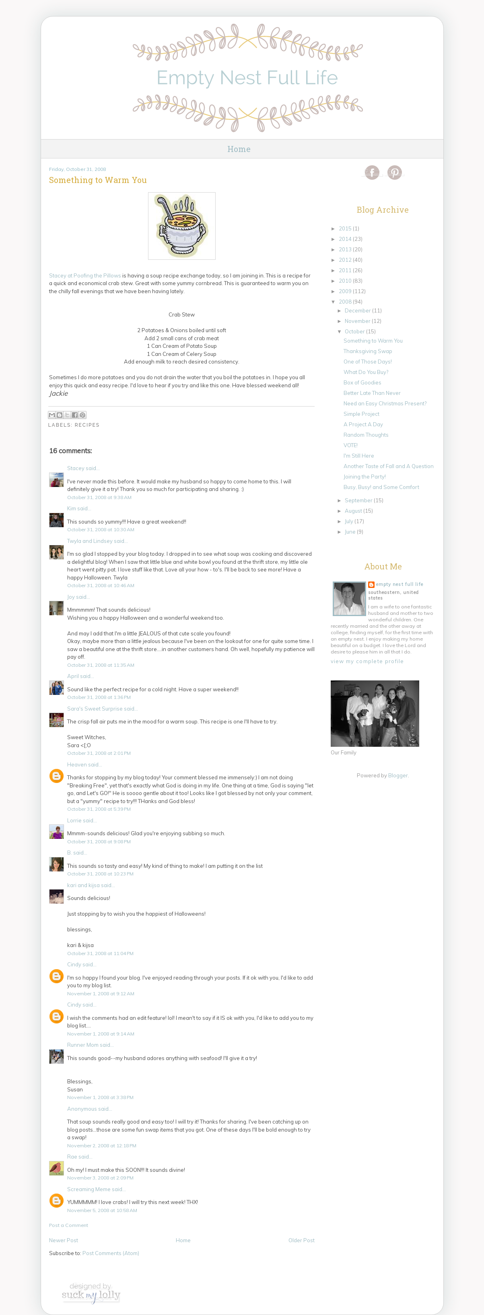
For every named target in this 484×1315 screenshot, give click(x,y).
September (359, 500)
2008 (346, 301)
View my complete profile (367, 661)
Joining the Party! (365, 476)
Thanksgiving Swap (368, 351)
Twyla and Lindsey (90, 541)
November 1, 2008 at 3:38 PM (100, 1097)
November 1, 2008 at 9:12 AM (100, 993)
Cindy (74, 964)
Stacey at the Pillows (85, 275)
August (354, 511)
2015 (346, 228)
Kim (71, 508)
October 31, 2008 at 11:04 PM (100, 953)
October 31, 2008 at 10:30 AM (100, 529)
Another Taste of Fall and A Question (389, 466)
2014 (346, 239)
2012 (346, 260)
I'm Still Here (359, 455)
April (73, 676)
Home (239, 149)
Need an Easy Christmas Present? (385, 403)
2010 (346, 280)
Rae (72, 1156)
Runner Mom (83, 1045)
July (349, 521)
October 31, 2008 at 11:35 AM (100, 665)
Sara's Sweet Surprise (95, 708)
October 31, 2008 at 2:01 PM (99, 753)
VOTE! (351, 445)
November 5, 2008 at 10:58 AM (102, 1210)
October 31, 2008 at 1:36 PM (99, 697)
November (358, 321)
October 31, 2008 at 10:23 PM (100, 874)
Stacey (75, 468)
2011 (346, 270)
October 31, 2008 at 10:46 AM (100, 585)
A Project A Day (363, 424)
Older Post (301, 1240)
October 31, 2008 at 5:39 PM (99, 809)
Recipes (87, 425)
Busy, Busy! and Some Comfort (381, 487)
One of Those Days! (368, 361)
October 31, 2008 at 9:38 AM (99, 497)
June (351, 531)
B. (69, 852)
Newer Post (63, 1240)
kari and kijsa (83, 885)
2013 (346, 249)
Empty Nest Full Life (399, 584)
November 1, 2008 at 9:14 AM (100, 1034)
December (358, 310)
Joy (71, 597)
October (355, 331)
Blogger (398, 775)
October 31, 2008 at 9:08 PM (99, 841)
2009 (346, 291)
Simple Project (361, 414)
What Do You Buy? (366, 372)
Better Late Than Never (372, 393)
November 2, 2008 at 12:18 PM (101, 1145)
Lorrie (74, 820)
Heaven (77, 764)
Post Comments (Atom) (110, 1253)
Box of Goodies (362, 382)
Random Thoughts (366, 434)
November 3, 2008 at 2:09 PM (100, 1178)
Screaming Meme (89, 1189)
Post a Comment (68, 1225)
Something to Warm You (373, 340)
